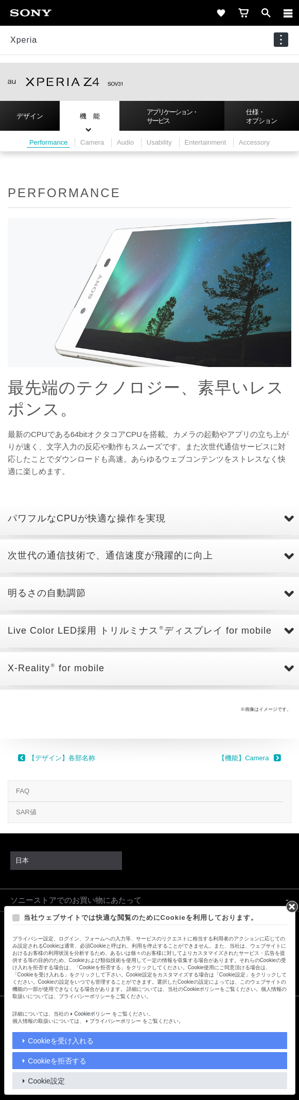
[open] (266, 13)
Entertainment (205, 142)
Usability (159, 142)
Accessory (254, 142)
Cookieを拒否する (57, 1061)
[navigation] (281, 40)
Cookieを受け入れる (61, 1041)
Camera (92, 142)
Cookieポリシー (92, 1014)
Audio (125, 142)
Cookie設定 (46, 1081)
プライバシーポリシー (115, 1021)
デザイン (29, 116)
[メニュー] (288, 13)
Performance (48, 142)
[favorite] (220, 13)
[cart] (243, 13)
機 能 (90, 116)
